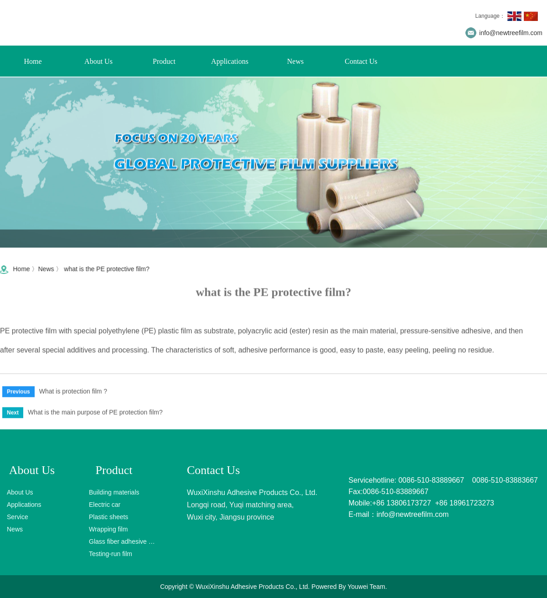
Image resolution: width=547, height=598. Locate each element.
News (295, 61)
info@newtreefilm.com (510, 32)
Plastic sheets (108, 517)
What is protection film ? (73, 393)
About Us (98, 61)
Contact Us (361, 61)
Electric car (104, 504)
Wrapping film (108, 529)
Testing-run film (110, 553)
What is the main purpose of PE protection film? (95, 414)
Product (164, 61)
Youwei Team (366, 586)
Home (32, 61)
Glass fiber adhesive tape (122, 541)
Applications (229, 61)
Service (17, 517)
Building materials (114, 492)
